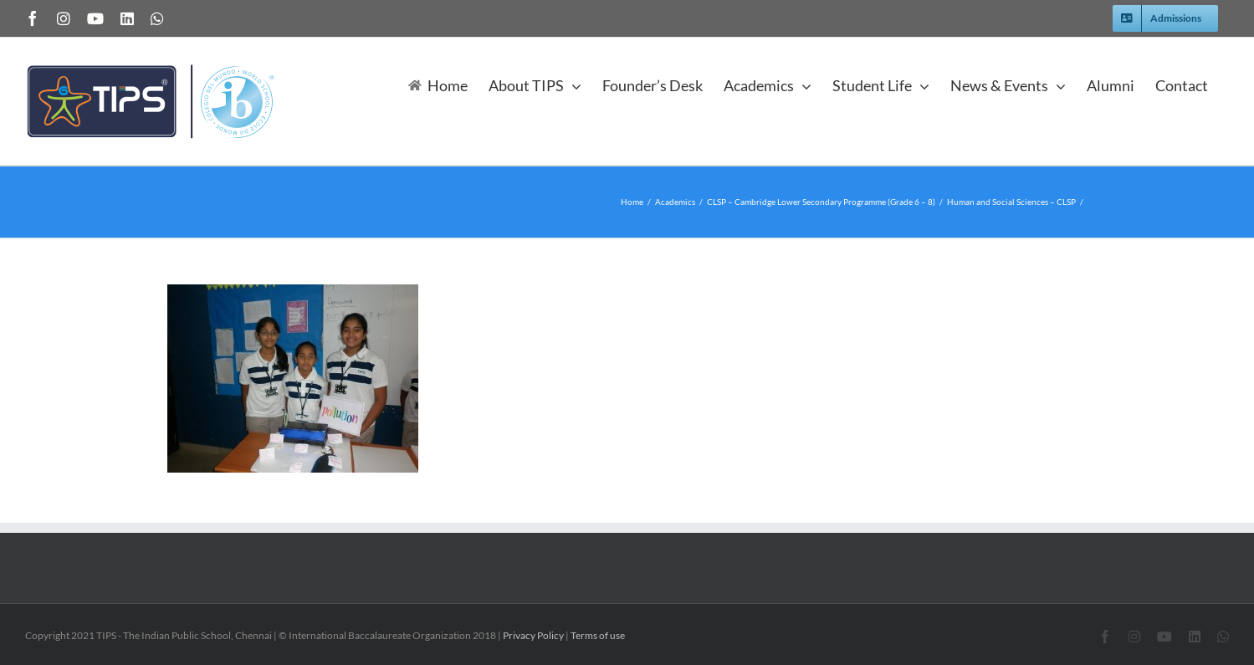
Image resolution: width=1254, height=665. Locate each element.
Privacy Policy (533, 635)
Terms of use (598, 635)
